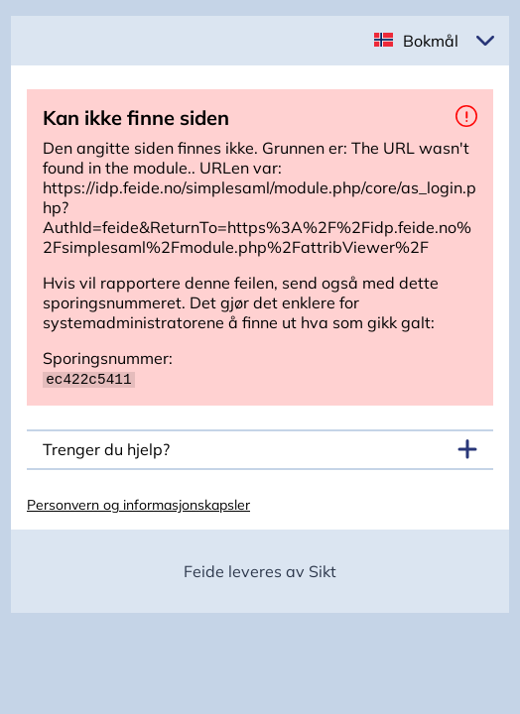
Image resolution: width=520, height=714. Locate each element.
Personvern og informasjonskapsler (138, 504)
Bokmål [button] (430, 41)
